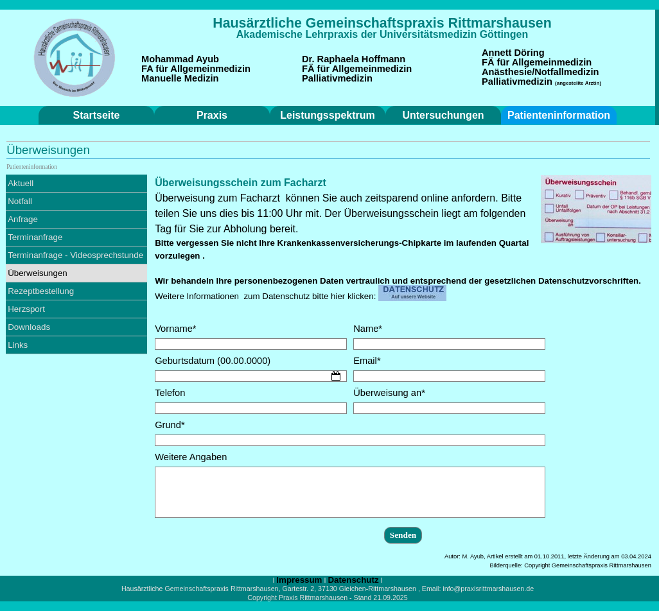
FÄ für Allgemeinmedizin (357, 69)
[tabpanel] (382, 23)
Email (366, 361)
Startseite (96, 115)
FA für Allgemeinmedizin (195, 69)
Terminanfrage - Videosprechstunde (75, 255)
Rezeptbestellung (41, 291)
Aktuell (20, 183)
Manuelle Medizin (180, 78)
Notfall (20, 201)
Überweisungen (37, 273)
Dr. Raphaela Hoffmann (353, 59)
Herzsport (26, 309)
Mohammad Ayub (180, 59)
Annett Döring (513, 52)
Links (18, 345)
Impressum (299, 580)
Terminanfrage (35, 237)
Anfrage (23, 219)
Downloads (29, 327)
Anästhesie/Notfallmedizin (540, 72)
